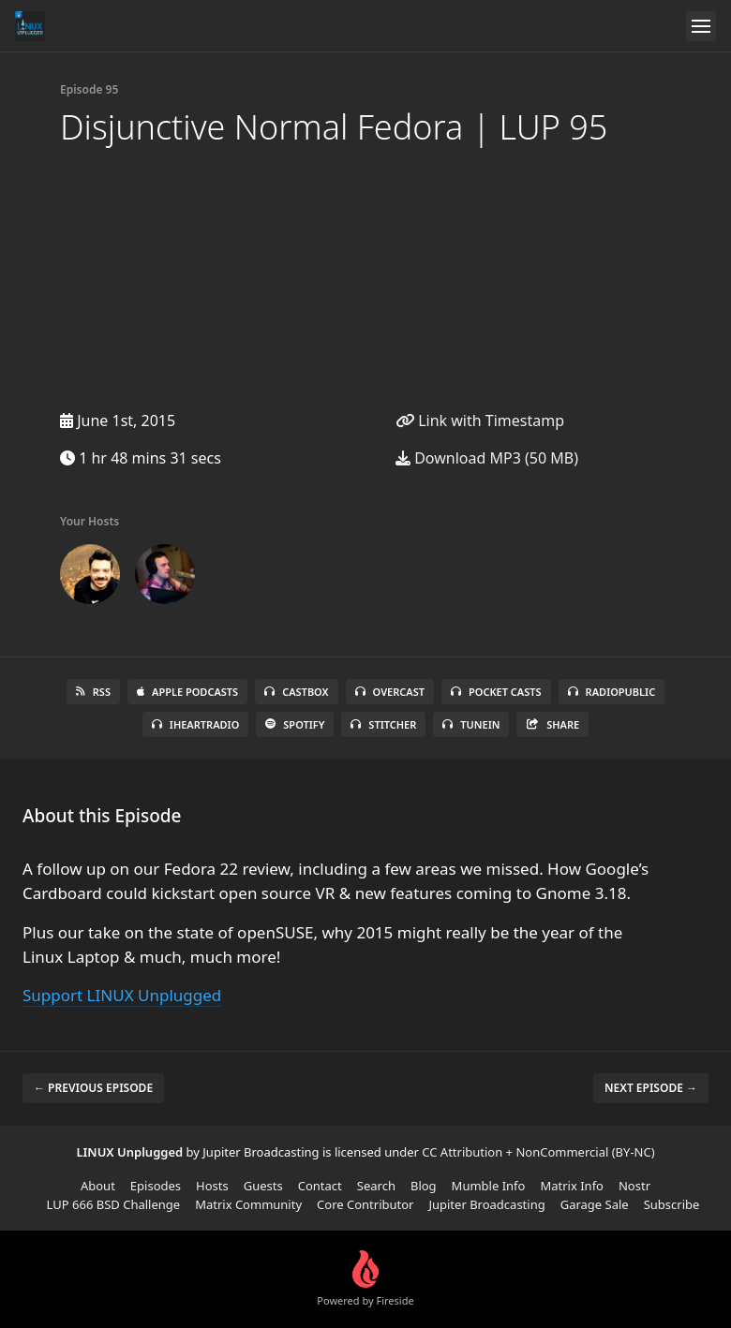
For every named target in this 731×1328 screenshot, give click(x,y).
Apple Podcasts (187, 692)
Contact (320, 1185)
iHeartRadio (196, 724)
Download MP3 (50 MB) (486, 458)
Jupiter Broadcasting (486, 1204)
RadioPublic (612, 692)
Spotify (294, 724)
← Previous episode (93, 1088)
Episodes (155, 1185)
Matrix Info (572, 1185)
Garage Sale (594, 1204)
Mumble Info (489, 1185)
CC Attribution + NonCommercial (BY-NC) (538, 1152)
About (98, 1185)
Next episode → (650, 1088)
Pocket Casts (496, 692)
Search (376, 1185)
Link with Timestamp (479, 420)
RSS (93, 692)
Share (552, 724)
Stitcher (383, 724)
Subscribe (672, 1204)
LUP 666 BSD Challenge (114, 1204)
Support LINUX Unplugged (121, 995)
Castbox (296, 692)
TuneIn (471, 724)
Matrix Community (248, 1204)
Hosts (212, 1185)
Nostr (634, 1185)
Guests (263, 1185)
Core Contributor (365, 1204)
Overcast (390, 692)
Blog (423, 1185)
